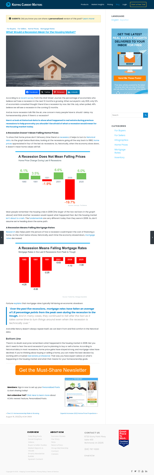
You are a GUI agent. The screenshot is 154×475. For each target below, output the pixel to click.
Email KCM (89, 455)
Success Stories (58, 436)
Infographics (121, 140)
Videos (31, 442)
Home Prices (33, 29)
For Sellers (22, 29)
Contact (55, 451)
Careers (54, 454)
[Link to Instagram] (139, 471)
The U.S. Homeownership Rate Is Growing (23, 413)
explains (17, 303)
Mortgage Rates (48, 29)
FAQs (53, 442)
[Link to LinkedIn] (146, 471)
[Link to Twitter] (135, 471)
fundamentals (36, 218)
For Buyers (11, 29)
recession (64, 137)
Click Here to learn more (38, 395)
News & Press (57, 445)
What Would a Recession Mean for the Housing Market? (41, 32)
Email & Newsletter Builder (36, 454)
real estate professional (39, 355)
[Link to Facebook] (132, 471)
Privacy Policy (41, 472)
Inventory (120, 157)
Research (10, 231)
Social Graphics (35, 439)
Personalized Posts (51, 387)
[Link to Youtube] (142, 471)
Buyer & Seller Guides (37, 445)
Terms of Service (52, 472)
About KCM (57, 432)
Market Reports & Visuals (35, 449)
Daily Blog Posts (35, 436)
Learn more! (88, 18)
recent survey (27, 98)
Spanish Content (35, 459)
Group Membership (59, 448)
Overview (33, 432)
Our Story (55, 439)
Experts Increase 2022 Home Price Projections (78, 413)
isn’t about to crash (15, 218)
